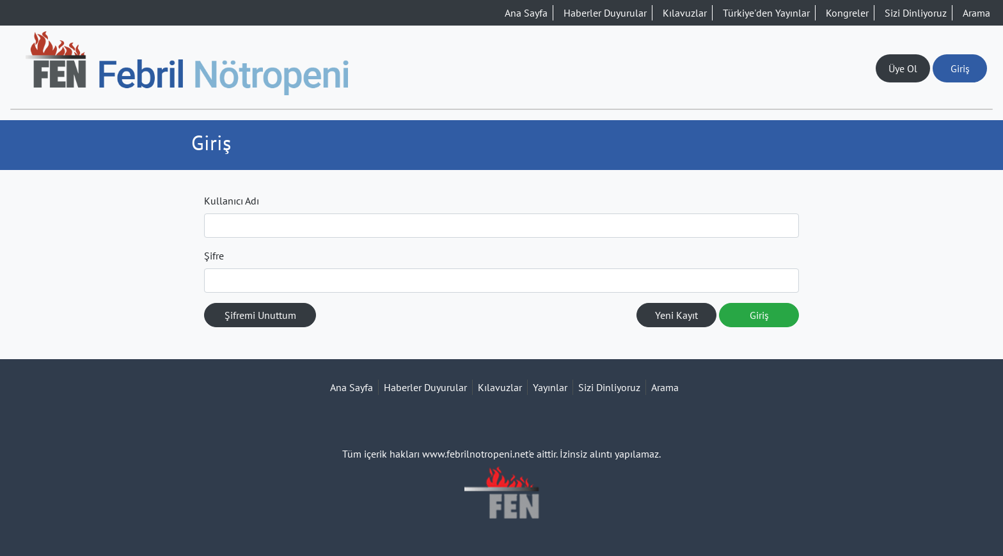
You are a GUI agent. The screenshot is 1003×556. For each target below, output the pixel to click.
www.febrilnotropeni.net (475, 453)
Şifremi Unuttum (260, 315)
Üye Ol (902, 68)
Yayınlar (550, 387)
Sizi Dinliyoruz (916, 12)
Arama (976, 12)
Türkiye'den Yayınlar (766, 12)
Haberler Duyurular (605, 12)
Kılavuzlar (685, 12)
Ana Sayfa (526, 12)
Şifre (214, 255)
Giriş (960, 68)
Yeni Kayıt (676, 315)
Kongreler (847, 12)
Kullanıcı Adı (231, 200)
